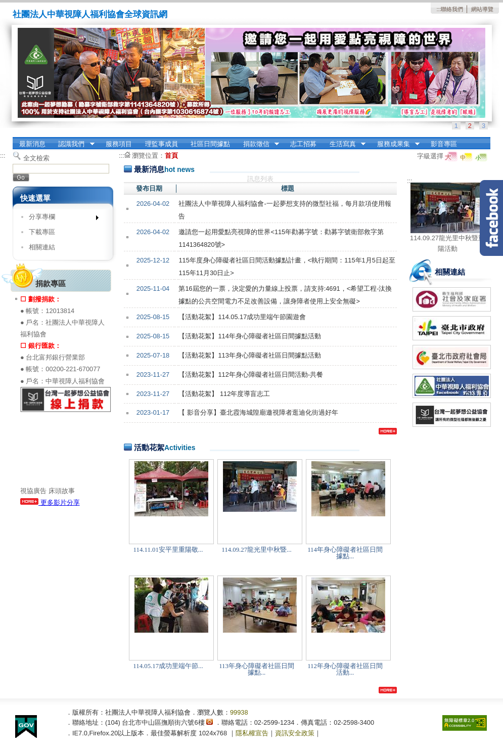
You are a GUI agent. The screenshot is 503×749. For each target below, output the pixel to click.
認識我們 (73, 144)
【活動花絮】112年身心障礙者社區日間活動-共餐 (250, 374)
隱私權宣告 (252, 733)
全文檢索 (36, 158)
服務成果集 (395, 144)
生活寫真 (344, 144)
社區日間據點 (210, 144)
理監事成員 (161, 144)
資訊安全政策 (294, 733)
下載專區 (42, 232)
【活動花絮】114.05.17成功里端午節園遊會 (242, 317)
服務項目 (119, 144)
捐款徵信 (258, 144)
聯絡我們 (452, 9)
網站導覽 (482, 9)
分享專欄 (60, 219)
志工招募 (303, 144)
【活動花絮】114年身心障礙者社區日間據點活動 (249, 336)
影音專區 (444, 144)
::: (438, 9)
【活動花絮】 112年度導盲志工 (224, 394)
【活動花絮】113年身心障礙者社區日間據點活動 (249, 355)
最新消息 (32, 144)
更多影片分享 (50, 502)
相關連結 (42, 247)
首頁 (171, 155)
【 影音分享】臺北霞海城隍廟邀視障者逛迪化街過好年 (258, 412)
